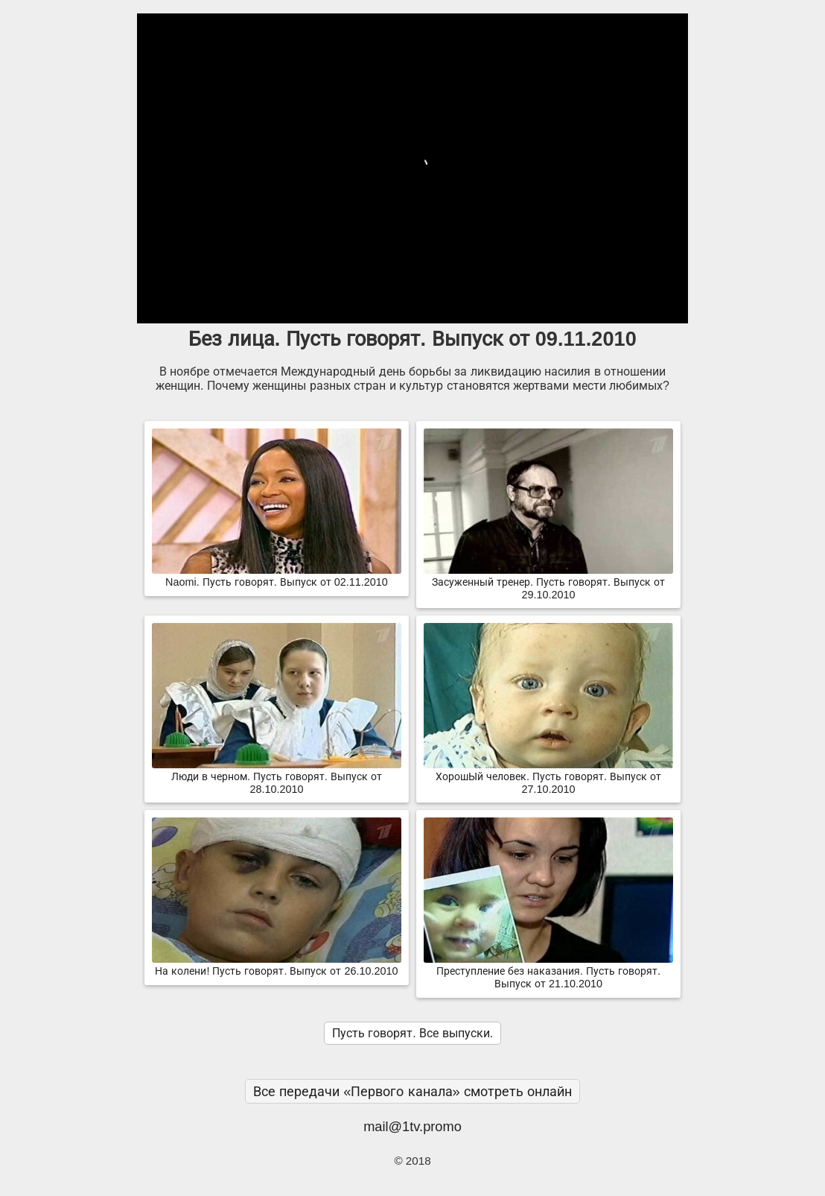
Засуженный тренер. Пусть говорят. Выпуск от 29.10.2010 (548, 582)
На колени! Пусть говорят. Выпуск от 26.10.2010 (276, 965)
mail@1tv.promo (412, 1126)
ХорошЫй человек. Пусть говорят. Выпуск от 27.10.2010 (548, 777)
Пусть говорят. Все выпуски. (412, 1033)
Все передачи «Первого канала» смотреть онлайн (412, 1091)
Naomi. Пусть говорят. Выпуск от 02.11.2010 (276, 576)
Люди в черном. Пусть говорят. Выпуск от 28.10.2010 (276, 777)
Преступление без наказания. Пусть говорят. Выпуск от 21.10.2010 (548, 971)
